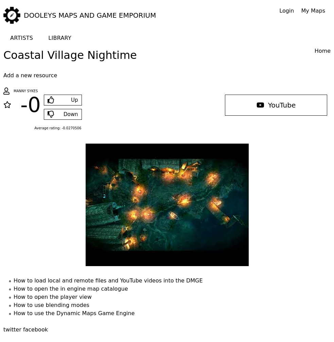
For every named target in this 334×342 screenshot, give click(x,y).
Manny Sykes (26, 91)
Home (323, 51)
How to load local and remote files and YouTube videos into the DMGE (108, 280)
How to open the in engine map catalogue (71, 289)
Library (59, 38)
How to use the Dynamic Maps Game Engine (74, 313)
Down (71, 114)
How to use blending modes (51, 305)
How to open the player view (53, 297)
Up (74, 100)
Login (286, 10)
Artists (21, 38)
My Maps (313, 10)
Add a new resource (30, 75)
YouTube (276, 105)
